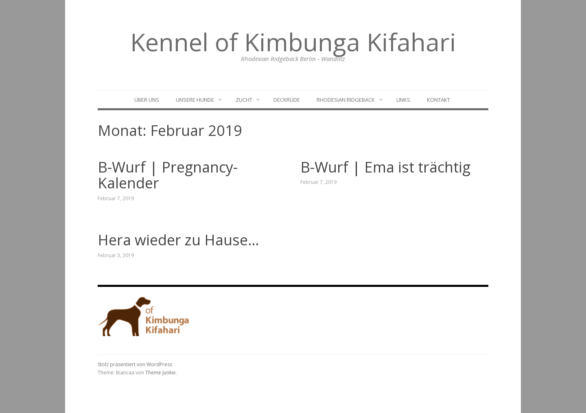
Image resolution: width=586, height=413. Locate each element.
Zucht (244, 99)
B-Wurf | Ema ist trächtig (385, 167)
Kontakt (438, 99)
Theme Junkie (160, 372)
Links (403, 99)
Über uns (146, 99)
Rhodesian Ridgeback (346, 99)
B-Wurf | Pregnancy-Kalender (168, 175)
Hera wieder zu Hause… (178, 240)
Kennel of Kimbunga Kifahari (293, 42)
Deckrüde (286, 99)
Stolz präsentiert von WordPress (135, 364)
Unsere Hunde (195, 99)
